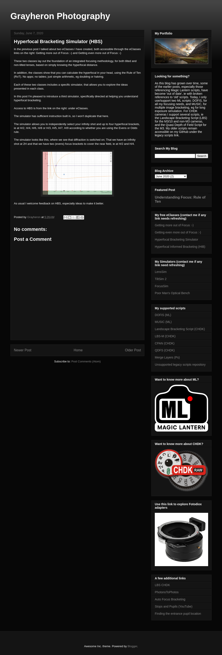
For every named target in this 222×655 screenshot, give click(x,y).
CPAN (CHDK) (165, 343)
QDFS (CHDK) (165, 350)
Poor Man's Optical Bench (172, 293)
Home (78, 350)
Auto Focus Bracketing (170, 599)
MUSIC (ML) (163, 322)
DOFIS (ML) (163, 315)
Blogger (132, 646)
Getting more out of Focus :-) (174, 225)
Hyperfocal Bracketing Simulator (176, 239)
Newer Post (22, 350)
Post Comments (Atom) (86, 361)
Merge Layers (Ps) (167, 357)
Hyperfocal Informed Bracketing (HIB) (180, 246)
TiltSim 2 (160, 279)
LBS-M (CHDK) (165, 336)
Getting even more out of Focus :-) (178, 232)
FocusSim (161, 286)
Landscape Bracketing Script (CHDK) (180, 329)
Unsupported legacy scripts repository (180, 364)
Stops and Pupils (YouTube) (173, 606)
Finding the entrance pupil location (178, 613)
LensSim (160, 272)
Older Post (133, 350)
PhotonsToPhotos (167, 592)
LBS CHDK (162, 585)
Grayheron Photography (60, 16)
